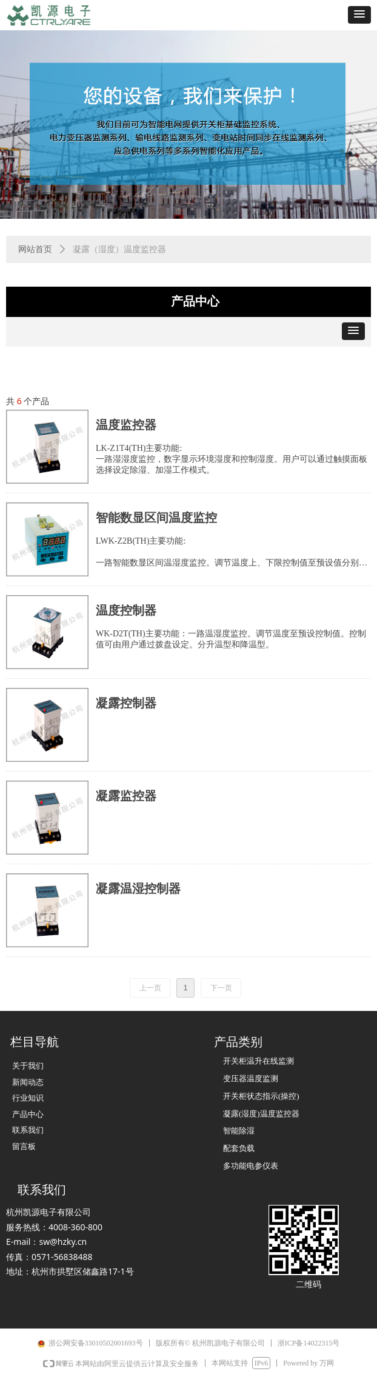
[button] (359, 15)
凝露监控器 (126, 795)
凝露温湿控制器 (138, 888)
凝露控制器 (126, 703)
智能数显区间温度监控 (156, 517)
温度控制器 (126, 610)
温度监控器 (126, 425)
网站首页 (35, 249)
